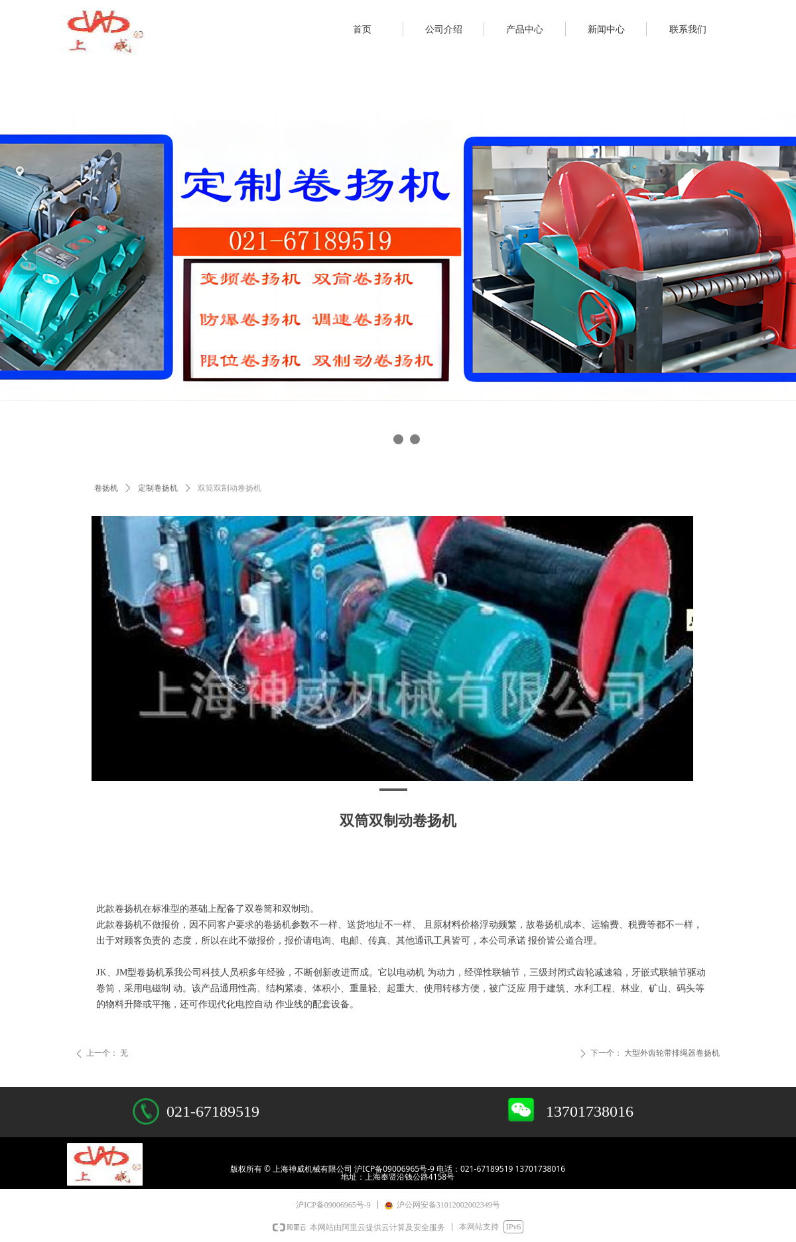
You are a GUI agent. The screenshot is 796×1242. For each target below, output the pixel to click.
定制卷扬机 (158, 488)
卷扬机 (106, 488)
